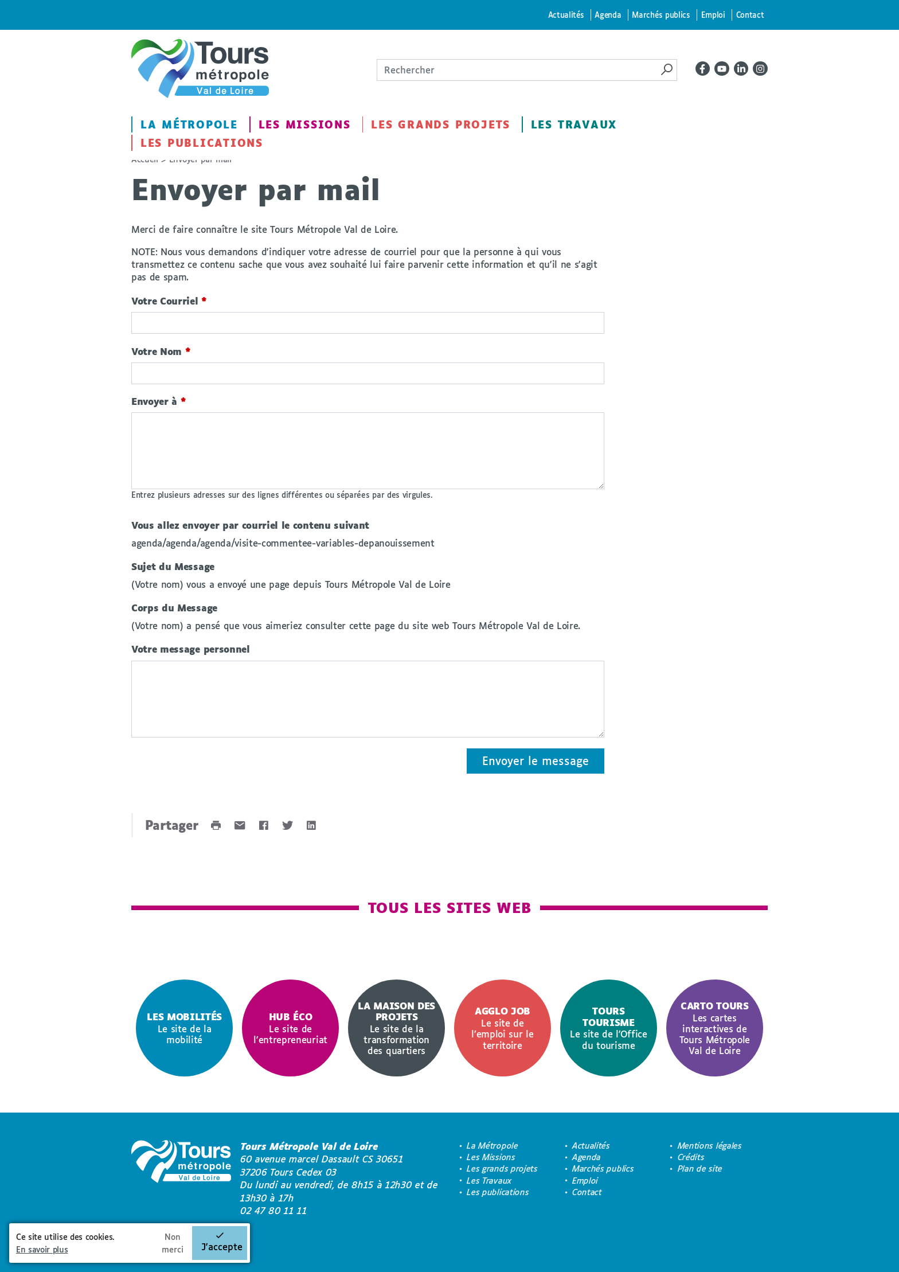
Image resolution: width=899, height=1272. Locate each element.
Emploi (713, 14)
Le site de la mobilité (184, 1027)
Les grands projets (440, 124)
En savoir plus (42, 1249)
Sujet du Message (172, 566)
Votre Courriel (169, 301)
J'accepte (222, 1246)
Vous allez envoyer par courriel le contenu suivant (250, 525)
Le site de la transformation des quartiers (396, 1028)
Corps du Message (174, 608)
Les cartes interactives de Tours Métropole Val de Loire (714, 1028)
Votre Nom (161, 351)
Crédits (691, 1157)
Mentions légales (710, 1145)
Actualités (566, 14)
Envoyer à (158, 401)
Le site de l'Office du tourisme (608, 1028)
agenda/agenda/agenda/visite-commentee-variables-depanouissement (283, 543)
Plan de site (700, 1168)
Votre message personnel (190, 649)
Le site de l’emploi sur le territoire (502, 1028)
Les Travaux (574, 124)
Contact (750, 14)
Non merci (172, 1243)
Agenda (608, 14)
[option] (184, 1028)
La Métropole (189, 124)
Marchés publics (661, 14)
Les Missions (305, 124)
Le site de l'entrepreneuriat (290, 1027)
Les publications (201, 142)
